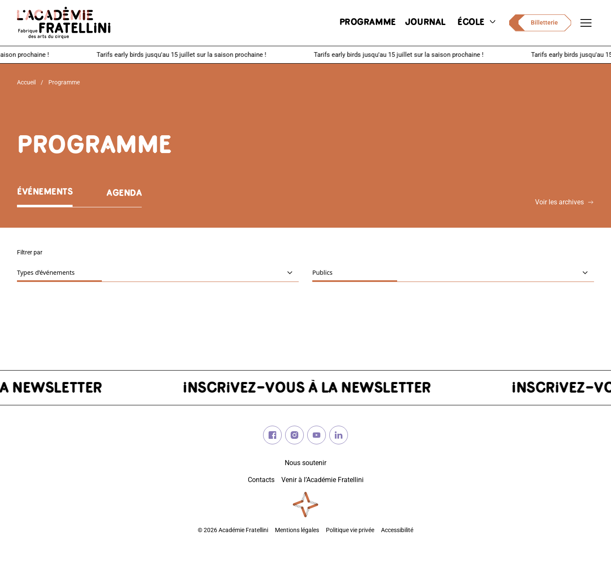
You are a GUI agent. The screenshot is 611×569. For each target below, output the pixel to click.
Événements (45, 192)
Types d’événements (71, 272)
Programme (64, 82)
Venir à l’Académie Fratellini (322, 480)
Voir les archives (564, 202)
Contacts (261, 480)
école (477, 22)
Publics (347, 272)
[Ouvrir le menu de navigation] (586, 23)
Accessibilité (397, 530)
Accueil (26, 82)
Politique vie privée (350, 530)
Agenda (124, 193)
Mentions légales (297, 530)
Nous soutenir (305, 463)
